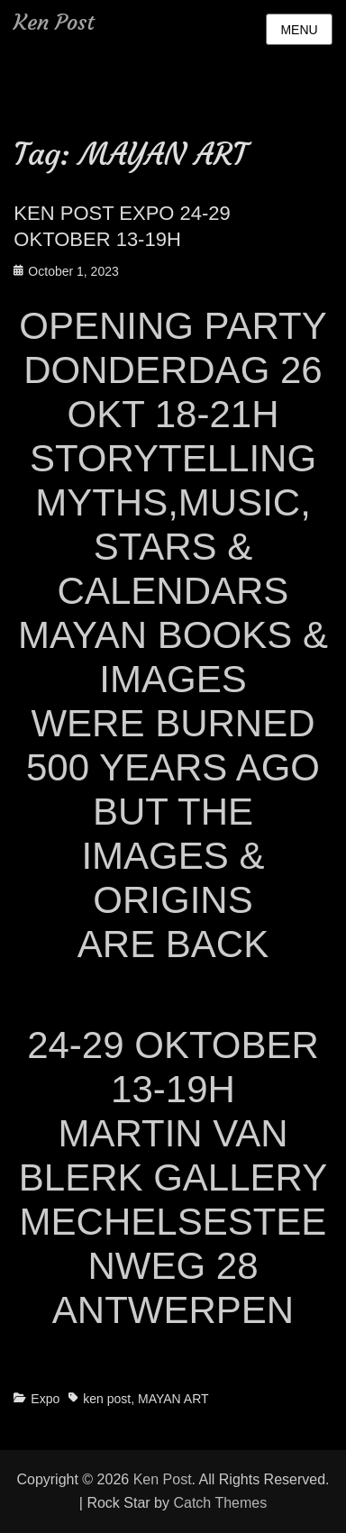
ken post (107, 1399)
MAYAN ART (173, 1399)
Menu (298, 30)
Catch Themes (220, 1502)
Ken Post (54, 22)
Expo (45, 1399)
